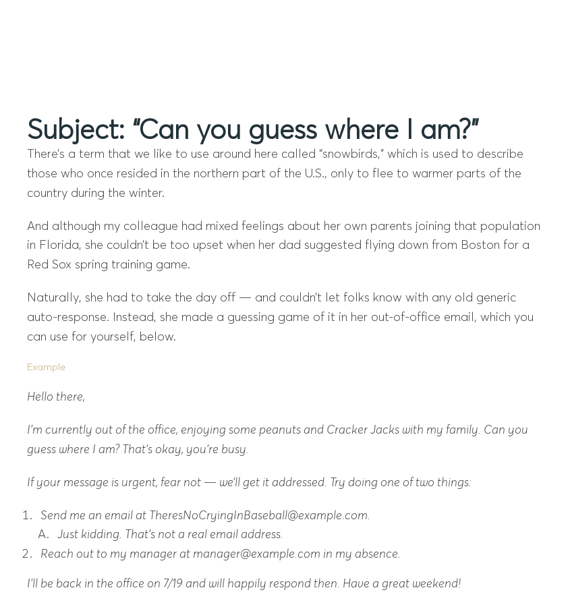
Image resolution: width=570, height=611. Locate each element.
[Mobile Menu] (523, 24)
